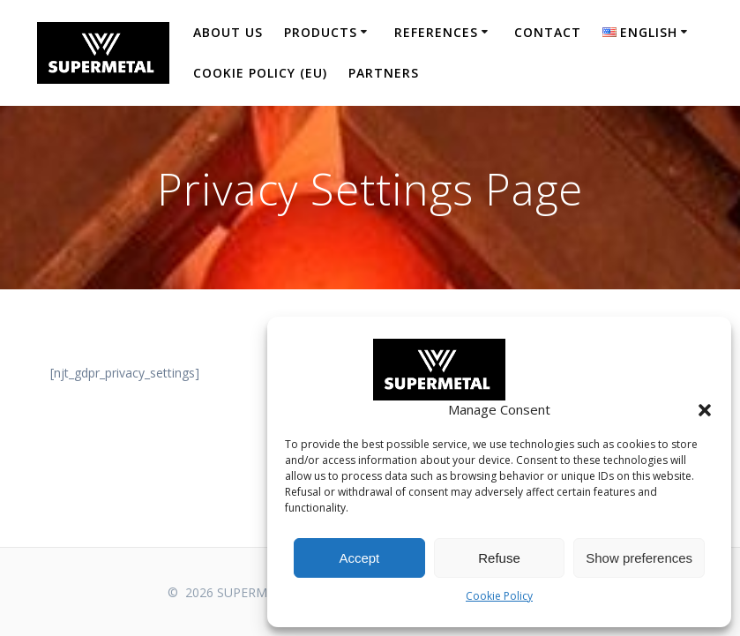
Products (320, 32)
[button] (705, 410)
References (436, 32)
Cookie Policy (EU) (260, 72)
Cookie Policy (499, 595)
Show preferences (639, 557)
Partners (383, 72)
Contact (547, 32)
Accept (359, 557)
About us (228, 32)
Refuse (499, 557)
